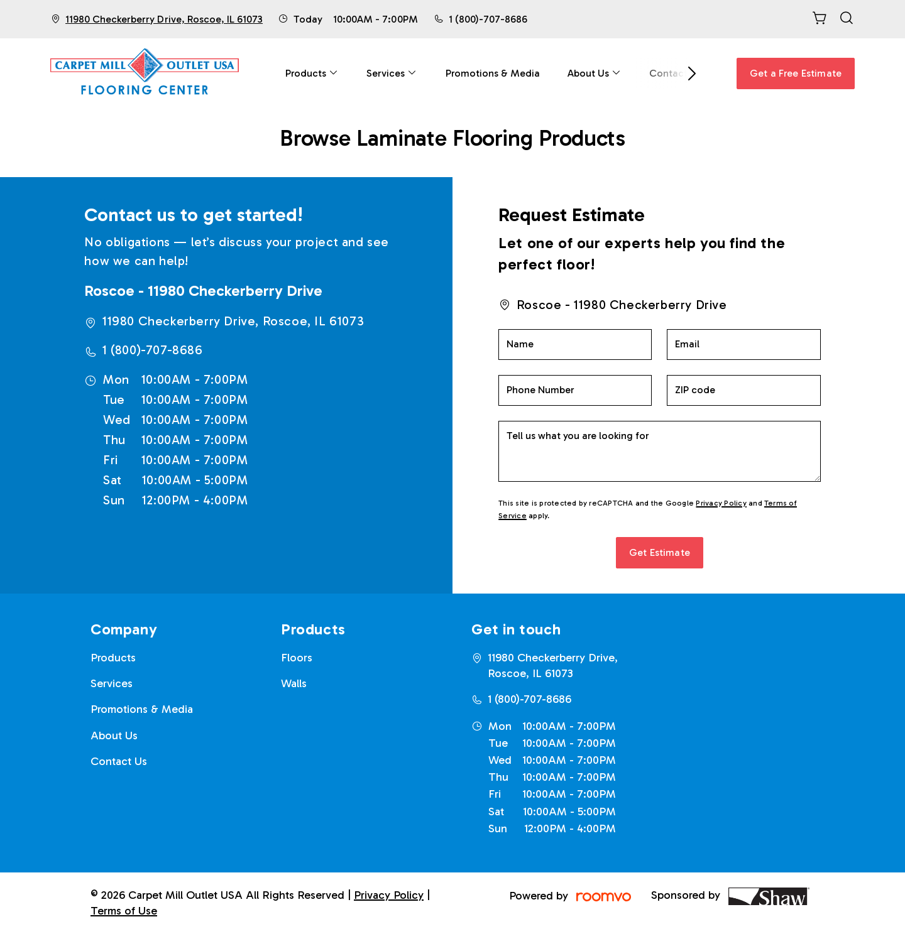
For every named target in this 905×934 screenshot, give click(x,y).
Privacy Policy (721, 503)
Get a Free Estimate (796, 73)
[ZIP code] (743, 390)
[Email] (743, 344)
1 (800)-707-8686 (488, 19)
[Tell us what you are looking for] (659, 451)
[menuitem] (312, 73)
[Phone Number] (575, 390)
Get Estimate (659, 552)
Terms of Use (123, 911)
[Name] (575, 344)
